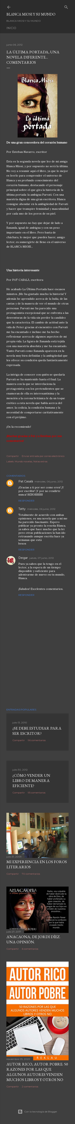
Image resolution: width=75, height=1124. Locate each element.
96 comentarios (37, 740)
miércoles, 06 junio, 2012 (49, 481)
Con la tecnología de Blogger (37, 1111)
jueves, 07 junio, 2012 (41, 557)
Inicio (11, 28)
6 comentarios (30, 948)
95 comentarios (36, 792)
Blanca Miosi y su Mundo (30, 14)
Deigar (23, 558)
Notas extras (40, 461)
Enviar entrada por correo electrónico (43, 456)
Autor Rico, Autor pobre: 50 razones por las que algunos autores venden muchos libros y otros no (37, 1072)
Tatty (22, 509)
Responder (26, 500)
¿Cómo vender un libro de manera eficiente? (31, 780)
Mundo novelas (23, 461)
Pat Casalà (25, 481)
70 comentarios (31, 873)
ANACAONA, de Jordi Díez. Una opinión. (33, 939)
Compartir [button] (12, 456)
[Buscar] (66, 6)
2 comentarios (30, 1086)
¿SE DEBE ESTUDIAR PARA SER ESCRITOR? (36, 731)
